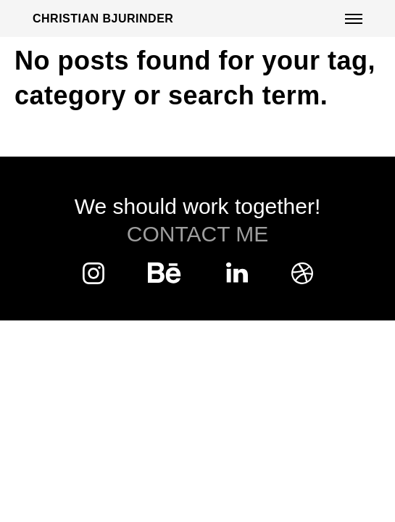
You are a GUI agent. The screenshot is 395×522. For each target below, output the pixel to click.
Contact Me (198, 234)
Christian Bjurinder (103, 18)
